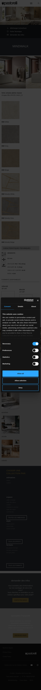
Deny (21, 388)
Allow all (20, 373)
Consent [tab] (7, 306)
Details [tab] (20, 306)
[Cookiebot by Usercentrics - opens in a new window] (24, 300)
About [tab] (33, 306)
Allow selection (20, 380)
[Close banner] (38, 300)
